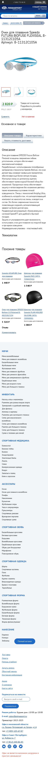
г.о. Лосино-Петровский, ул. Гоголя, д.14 (19, 727)
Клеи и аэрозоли (8, 476)
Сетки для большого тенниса (13, 430)
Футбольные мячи (9, 365)
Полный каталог (25, 641)
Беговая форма (8, 616)
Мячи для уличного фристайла (14, 374)
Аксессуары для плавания (32, 23)
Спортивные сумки (9, 519)
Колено (5, 452)
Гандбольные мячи (9, 380)
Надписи (5, 635)
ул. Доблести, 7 (8, 738)
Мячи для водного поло (11, 384)
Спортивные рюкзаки (10, 513)
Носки (4, 489)
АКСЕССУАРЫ (15, 23)
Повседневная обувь (10, 553)
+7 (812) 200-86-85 (14, 742)
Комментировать (9, 332)
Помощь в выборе (9, 662)
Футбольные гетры (9, 504)
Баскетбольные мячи (10, 362)
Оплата (5, 658)
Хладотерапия (7, 455)
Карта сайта (7, 688)
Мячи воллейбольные (10, 356)
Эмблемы (5, 641)
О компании (7, 685)
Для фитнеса (7, 409)
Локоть (4, 461)
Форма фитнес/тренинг (11, 622)
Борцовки (6, 538)
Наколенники (7, 498)
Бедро (4, 470)
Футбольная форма (9, 610)
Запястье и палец (8, 473)
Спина (4, 464)
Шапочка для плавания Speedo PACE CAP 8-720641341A (33, 276)
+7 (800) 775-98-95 (19, 2)
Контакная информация (12, 675)
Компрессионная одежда (12, 467)
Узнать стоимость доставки (17, 140)
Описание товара (12, 135)
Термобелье (7, 588)
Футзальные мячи (9, 368)
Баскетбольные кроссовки (12, 532)
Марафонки (6, 550)
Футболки (5, 575)
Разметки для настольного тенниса (15, 415)
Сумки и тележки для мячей (13, 433)
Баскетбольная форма (10, 613)
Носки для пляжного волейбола (14, 492)
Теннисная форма (9, 619)
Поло (4, 572)
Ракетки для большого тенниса (14, 427)
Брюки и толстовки (9, 585)
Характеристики (34, 135)
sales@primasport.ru (18, 716)
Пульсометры (7, 510)
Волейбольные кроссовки (12, 541)
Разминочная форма (10, 600)
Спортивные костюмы (10, 569)
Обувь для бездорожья (11, 547)
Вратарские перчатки (10, 516)
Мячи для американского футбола (15, 377)
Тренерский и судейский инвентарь (16, 405)
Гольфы (5, 495)
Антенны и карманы (9, 412)
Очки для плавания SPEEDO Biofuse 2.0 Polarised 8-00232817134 (13, 312)
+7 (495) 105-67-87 (14, 731)
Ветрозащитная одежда (11, 582)
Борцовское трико (9, 607)
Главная (5, 23)
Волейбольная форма (10, 603)
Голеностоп (6, 446)
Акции (4, 681)
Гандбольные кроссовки (11, 544)
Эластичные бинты (9, 458)
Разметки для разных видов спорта (16, 402)
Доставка (6, 654)
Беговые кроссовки (9, 535)
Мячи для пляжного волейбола (14, 359)
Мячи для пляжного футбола (13, 371)
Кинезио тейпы (8, 449)
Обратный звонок (9, 671)
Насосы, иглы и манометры (12, 399)
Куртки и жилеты (8, 578)
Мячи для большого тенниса (13, 387)
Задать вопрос (8, 668)
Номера (5, 638)
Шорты (4, 566)
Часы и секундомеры (10, 507)
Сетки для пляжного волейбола (14, 424)
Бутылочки (6, 501)
